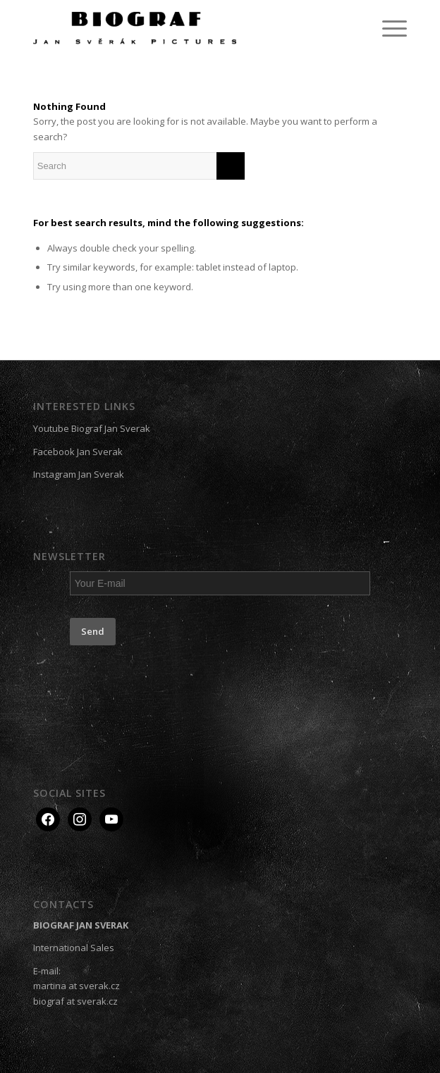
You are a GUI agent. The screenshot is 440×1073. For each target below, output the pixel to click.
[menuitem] (387, 28)
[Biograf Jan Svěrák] (182, 28)
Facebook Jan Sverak (78, 451)
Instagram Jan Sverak (78, 474)
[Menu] (387, 28)
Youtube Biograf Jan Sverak (91, 428)
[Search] (139, 166)
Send (92, 631)
